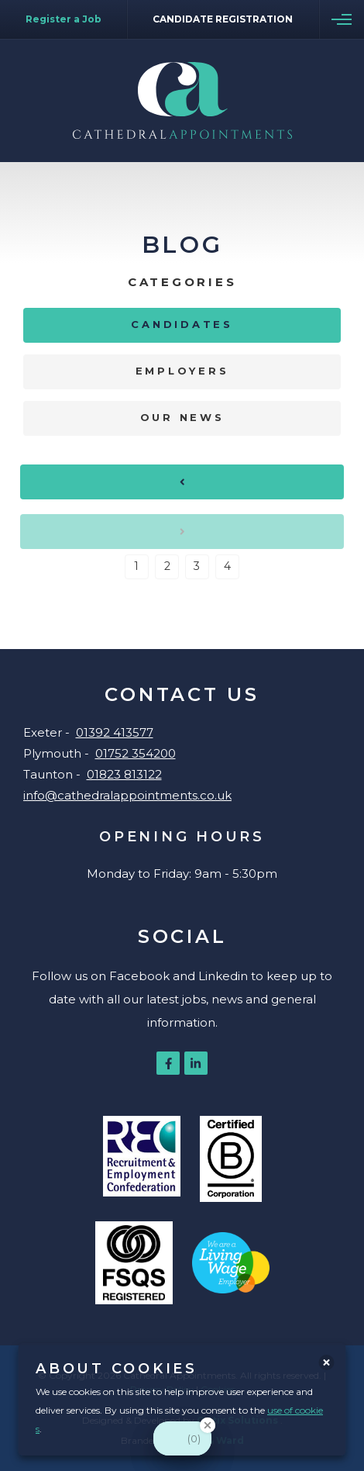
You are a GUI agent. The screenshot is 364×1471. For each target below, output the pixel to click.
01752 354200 (135, 753)
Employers (182, 370)
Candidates (182, 324)
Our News (182, 417)
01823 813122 (124, 774)
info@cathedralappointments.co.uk (127, 795)
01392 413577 (114, 732)
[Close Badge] (207, 1425)
